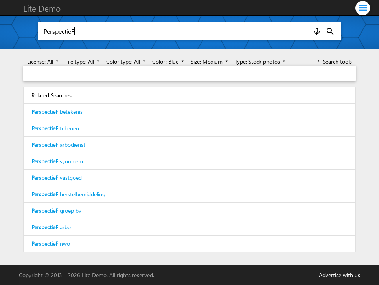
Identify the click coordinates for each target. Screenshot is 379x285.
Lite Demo (42, 8)
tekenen (55, 128)
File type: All (83, 61)
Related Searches (51, 95)
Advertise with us (339, 275)
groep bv (56, 210)
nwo (50, 243)
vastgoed (56, 177)
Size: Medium (210, 61)
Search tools (334, 61)
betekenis (57, 111)
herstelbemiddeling (68, 194)
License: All (43, 61)
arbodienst (58, 144)
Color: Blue (168, 61)
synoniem (57, 161)
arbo (51, 227)
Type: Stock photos (261, 61)
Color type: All (126, 61)
